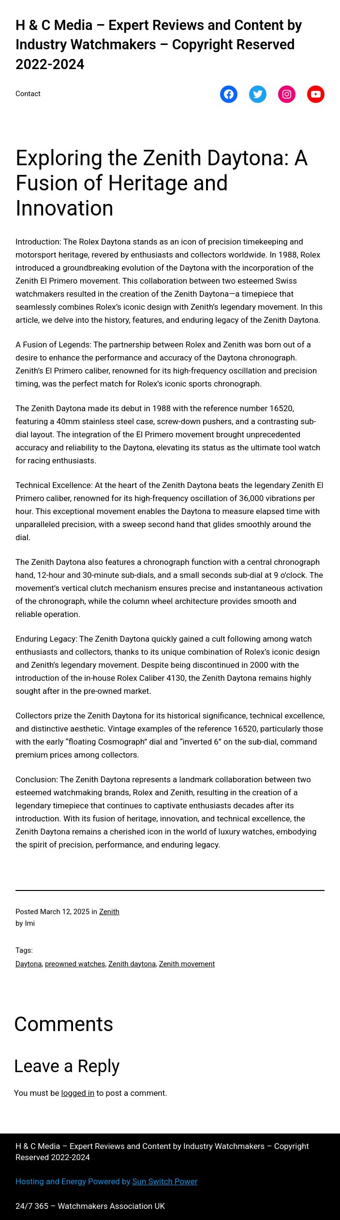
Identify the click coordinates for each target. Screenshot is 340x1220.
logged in (78, 1093)
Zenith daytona (132, 964)
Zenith (109, 911)
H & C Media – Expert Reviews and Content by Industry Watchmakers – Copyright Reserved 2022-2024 (158, 44)
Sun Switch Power (165, 1181)
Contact (28, 93)
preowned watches (75, 964)
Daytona (28, 964)
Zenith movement (187, 964)
